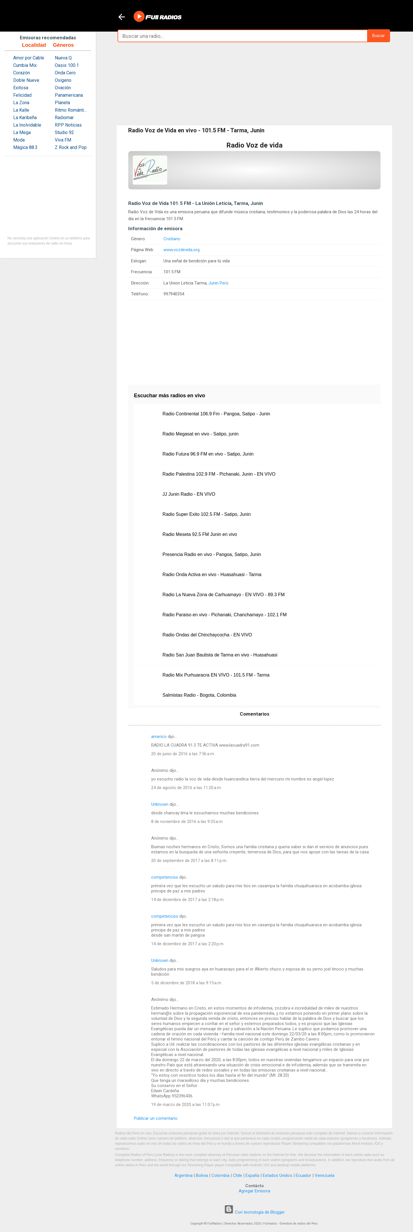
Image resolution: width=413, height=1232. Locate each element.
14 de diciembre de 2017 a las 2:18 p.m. (187, 899)
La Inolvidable (27, 125)
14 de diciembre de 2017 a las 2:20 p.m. (187, 943)
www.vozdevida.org (181, 249)
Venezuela (324, 1175)
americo (159, 736)
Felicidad (22, 95)
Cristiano (171, 238)
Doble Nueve (26, 80)
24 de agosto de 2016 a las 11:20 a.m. (186, 787)
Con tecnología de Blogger (254, 1212)
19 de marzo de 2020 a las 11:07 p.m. (186, 1104)
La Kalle (21, 110)
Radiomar (64, 117)
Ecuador (303, 1175)
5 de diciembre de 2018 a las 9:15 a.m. (186, 982)
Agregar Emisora (254, 1191)
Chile (237, 1175)
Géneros (63, 45)
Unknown (159, 804)
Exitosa (20, 87)
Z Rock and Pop (71, 147)
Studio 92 (64, 132)
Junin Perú (218, 283)
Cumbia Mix (25, 65)
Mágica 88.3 (25, 147)
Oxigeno (63, 80)
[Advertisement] (254, 84)
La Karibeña (25, 117)
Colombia (220, 1175)
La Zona (21, 102)
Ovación (63, 87)
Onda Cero (65, 72)
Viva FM (63, 140)
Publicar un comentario (156, 1118)
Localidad (34, 45)
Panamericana (69, 95)
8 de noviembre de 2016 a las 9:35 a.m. (187, 821)
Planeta (62, 102)
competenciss (164, 877)
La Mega (22, 132)
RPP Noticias (68, 125)
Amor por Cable (28, 58)
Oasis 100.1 (67, 65)
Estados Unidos (277, 1175)
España (252, 1175)
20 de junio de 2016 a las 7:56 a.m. (183, 753)
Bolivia (202, 1175)
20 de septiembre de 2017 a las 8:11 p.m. (189, 860)
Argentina (183, 1175)
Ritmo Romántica (71, 110)
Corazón (21, 72)
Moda (19, 140)
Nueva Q (63, 58)
